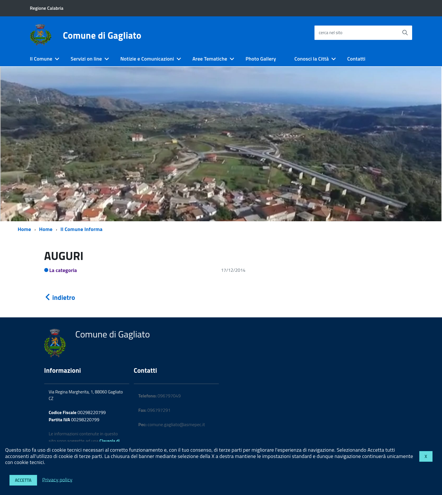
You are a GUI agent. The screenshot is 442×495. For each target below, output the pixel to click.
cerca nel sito (330, 32)
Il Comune (41, 59)
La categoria (63, 270)
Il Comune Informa (82, 229)
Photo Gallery (261, 59)
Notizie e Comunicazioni (147, 59)
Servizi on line (86, 59)
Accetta (23, 480)
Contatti (356, 59)
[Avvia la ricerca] (405, 33)
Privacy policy (57, 479)
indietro (59, 297)
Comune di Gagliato (102, 35)
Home (24, 229)
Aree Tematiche (209, 59)
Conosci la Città (311, 59)
